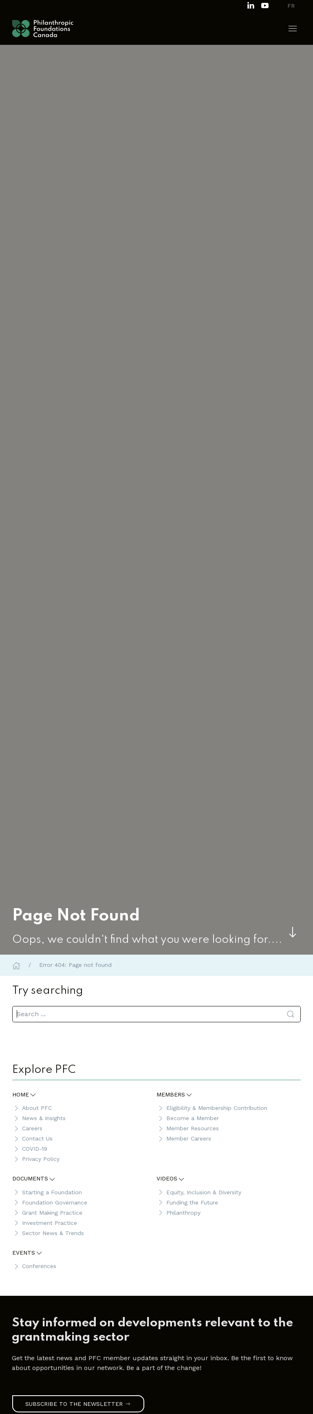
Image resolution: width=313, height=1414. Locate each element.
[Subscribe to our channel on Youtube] (265, 5)
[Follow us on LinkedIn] (251, 5)
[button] (292, 28)
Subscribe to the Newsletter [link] (78, 1404)
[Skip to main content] (292, 932)
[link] (153, 1330)
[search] (156, 1014)
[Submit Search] (290, 1014)
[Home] (16, 965)
